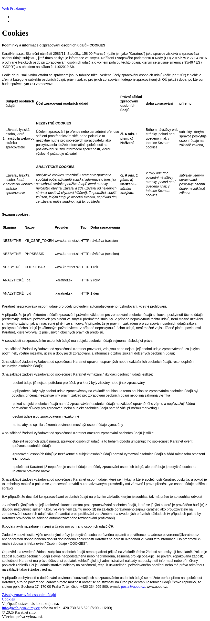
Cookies (8, 599)
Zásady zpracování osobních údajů (29, 595)
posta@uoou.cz (133, 586)
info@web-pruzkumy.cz (21, 608)
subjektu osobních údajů (67, 552)
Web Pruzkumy (14, 8)
